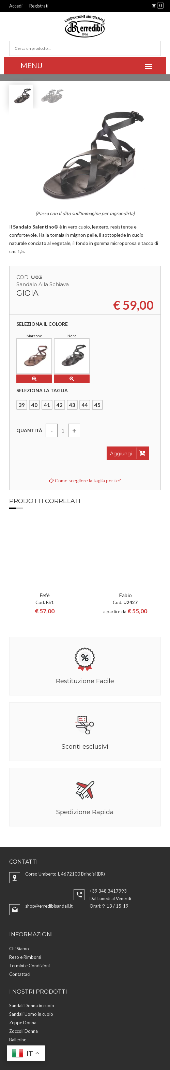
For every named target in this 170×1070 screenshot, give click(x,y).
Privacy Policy (125, 1037)
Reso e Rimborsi (25, 887)
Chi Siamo (19, 878)
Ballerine (17, 969)
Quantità (29, 430)
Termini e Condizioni (29, 895)
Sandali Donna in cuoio (31, 935)
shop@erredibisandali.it (49, 836)
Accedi (15, 6)
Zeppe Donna (22, 952)
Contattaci (19, 904)
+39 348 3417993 (108, 821)
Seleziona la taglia (42, 390)
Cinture (16, 987)
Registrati (38, 6)
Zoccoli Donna (23, 961)
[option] (44, 534)
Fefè (45, 525)
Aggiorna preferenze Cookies (65, 1046)
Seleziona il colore (42, 324)
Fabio (125, 525)
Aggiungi (127, 453)
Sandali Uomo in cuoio (31, 944)
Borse (15, 978)
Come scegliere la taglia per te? (85, 480)
